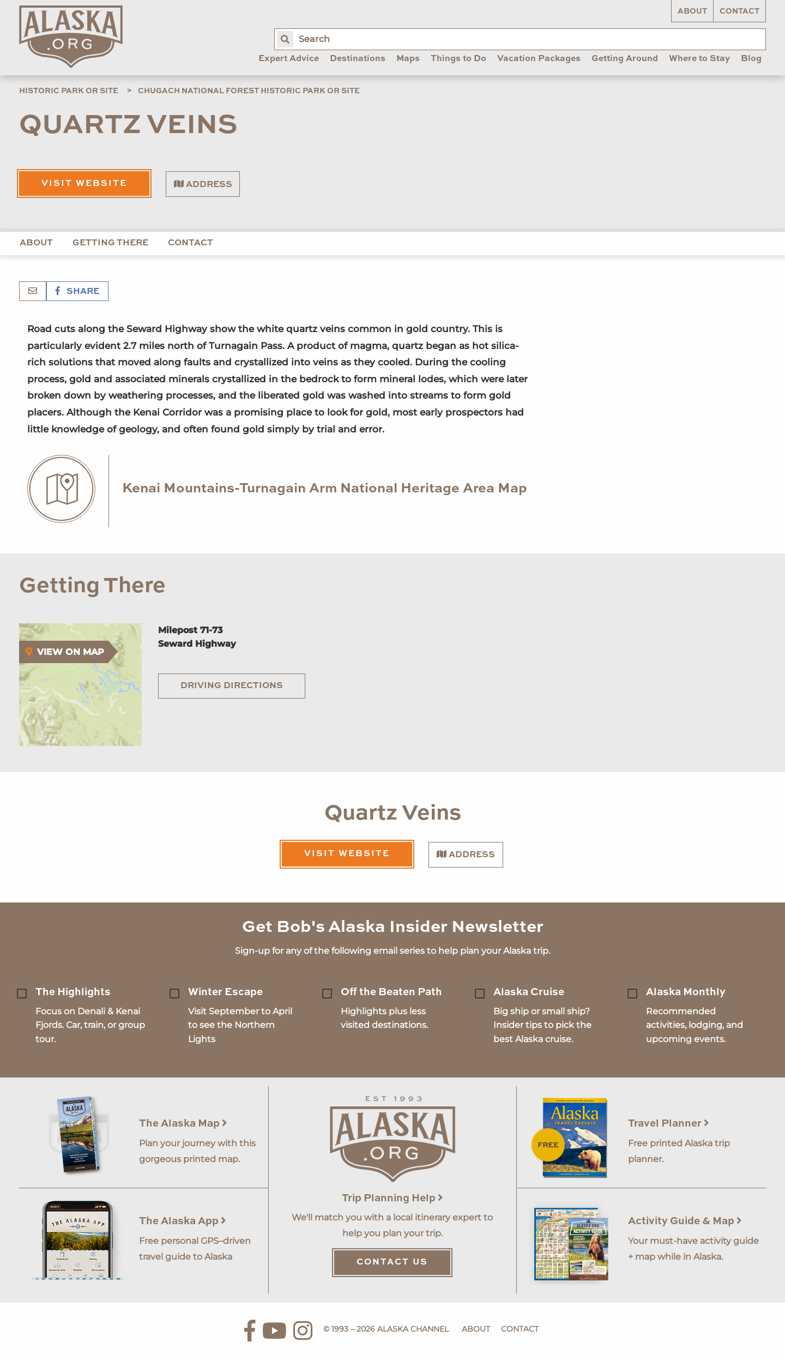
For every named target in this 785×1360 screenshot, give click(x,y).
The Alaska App (182, 1221)
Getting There (110, 243)
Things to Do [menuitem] (458, 59)
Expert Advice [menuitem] (288, 59)
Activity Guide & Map (685, 1221)
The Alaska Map (183, 1123)
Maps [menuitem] (408, 59)
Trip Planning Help (392, 1198)
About (692, 11)
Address (203, 184)
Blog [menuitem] (751, 59)
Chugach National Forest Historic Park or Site (249, 91)
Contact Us (392, 1262)
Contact (739, 11)
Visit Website (84, 183)
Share (77, 291)
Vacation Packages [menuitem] (539, 59)
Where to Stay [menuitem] (699, 59)
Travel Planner (668, 1123)
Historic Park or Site (68, 91)
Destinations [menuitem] (357, 59)
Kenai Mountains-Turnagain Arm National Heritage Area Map (324, 489)
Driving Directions (231, 686)
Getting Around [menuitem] (624, 59)
